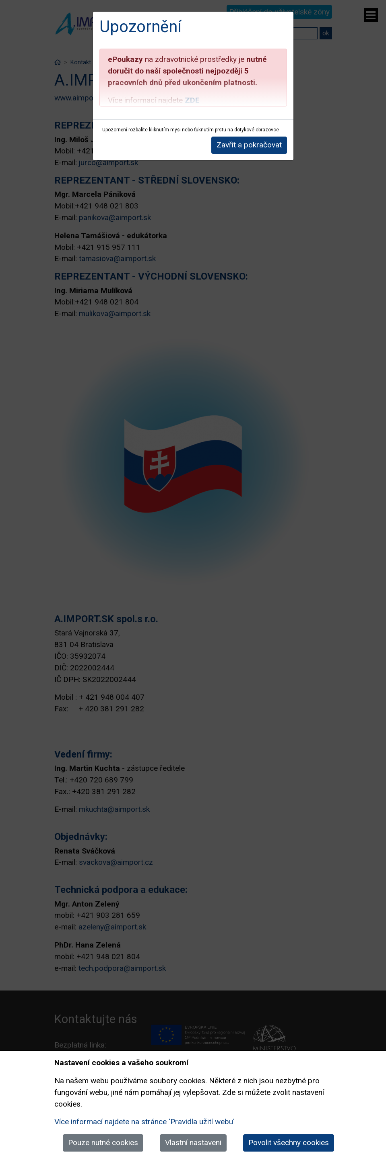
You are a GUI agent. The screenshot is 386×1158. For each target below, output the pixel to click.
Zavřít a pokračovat (249, 144)
